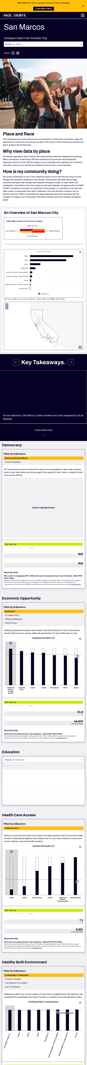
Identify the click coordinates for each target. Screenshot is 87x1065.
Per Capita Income (12, 615)
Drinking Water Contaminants (17, 975)
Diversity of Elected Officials (16, 458)
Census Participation (13, 462)
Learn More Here (43, 8)
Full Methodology (75, 584)
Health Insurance (11, 828)
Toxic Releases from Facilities (16, 983)
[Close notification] (83, 6)
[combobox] (43, 44)
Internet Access (11, 623)
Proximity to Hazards (13, 979)
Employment (10, 611)
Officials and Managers (13, 619)
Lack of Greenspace (12, 987)
